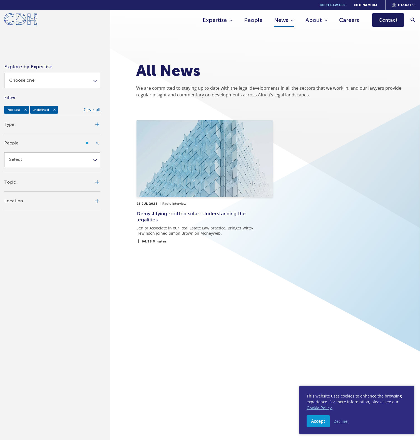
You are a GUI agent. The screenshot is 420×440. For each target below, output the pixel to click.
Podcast (13, 110)
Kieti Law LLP (333, 5)
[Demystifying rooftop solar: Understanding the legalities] (204, 181)
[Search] (413, 20)
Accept (318, 421)
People (253, 20)
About (314, 20)
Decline (340, 421)
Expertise (215, 20)
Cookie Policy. (319, 408)
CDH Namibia (366, 5)
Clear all (92, 110)
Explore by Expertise (28, 67)
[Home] (20, 20)
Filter (10, 97)
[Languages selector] (403, 5)
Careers (349, 20)
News (281, 20)
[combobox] (52, 80)
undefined (41, 110)
